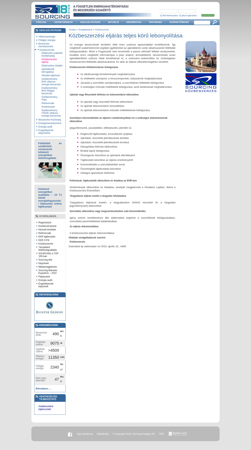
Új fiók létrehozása (169, 15)
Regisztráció (44, 222)
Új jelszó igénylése (188, 15)
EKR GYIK (44, 240)
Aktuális (113, 22)
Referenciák (48, 103)
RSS (161, 434)
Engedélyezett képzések (45, 285)
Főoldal (41, 22)
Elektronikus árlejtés (52, 65)
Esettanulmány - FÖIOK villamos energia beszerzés (51, 113)
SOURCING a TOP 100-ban (48, 255)
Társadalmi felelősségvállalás (47, 248)
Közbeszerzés (47, 50)
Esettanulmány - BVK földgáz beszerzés (50, 91)
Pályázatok (44, 276)
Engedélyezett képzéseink (45, 131)
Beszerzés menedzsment (45, 45)
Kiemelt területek (47, 229)
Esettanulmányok (47, 226)
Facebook (70, 434)
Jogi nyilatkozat (85, 434)
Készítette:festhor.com (178, 434)
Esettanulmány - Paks (50, 98)
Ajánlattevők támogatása (48, 70)
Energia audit (45, 126)
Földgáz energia (46, 40)
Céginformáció (63, 22)
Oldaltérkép (103, 434)
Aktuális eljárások (51, 75)
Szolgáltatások (90, 22)
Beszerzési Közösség (49, 119)
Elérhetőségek (179, 22)
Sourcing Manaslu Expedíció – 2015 (47, 271)
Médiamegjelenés (47, 266)
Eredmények (134, 22)
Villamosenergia (46, 36)
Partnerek (155, 22)
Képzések (43, 263)
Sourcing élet (45, 259)
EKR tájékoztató (46, 236)
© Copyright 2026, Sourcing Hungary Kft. (134, 434)
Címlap (72, 29)
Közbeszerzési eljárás (49, 60)
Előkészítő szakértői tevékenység (52, 54)
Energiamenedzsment (49, 123)
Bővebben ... (43, 388)
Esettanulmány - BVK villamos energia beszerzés (51, 82)
